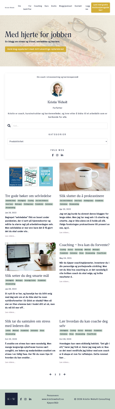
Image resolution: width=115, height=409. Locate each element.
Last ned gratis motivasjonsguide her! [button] (100, 7)
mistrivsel (87, 249)
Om (19, 6)
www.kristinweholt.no (53, 399)
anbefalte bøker (11, 200)
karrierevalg (78, 249)
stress (81, 253)
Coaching (38, 6)
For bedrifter (27, 7)
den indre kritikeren (42, 200)
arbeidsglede (22, 200)
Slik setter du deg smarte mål (27, 275)
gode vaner (9, 204)
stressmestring (10, 207)
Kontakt (78, 6)
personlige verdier (30, 280)
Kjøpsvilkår (53, 402)
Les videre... (10, 236)
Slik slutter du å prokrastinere (81, 196)
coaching (30, 200)
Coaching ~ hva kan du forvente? (84, 245)
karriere (70, 249)
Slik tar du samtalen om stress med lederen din (27, 323)
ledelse (8, 330)
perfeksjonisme (28, 204)
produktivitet (39, 204)
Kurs (47, 6)
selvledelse (48, 204)
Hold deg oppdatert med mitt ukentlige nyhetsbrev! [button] (35, 49)
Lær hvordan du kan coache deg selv (83, 323)
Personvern (53, 395)
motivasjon (18, 204)
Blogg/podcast (65, 6)
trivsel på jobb (101, 253)
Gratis (53, 6)
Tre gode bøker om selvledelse (28, 196)
